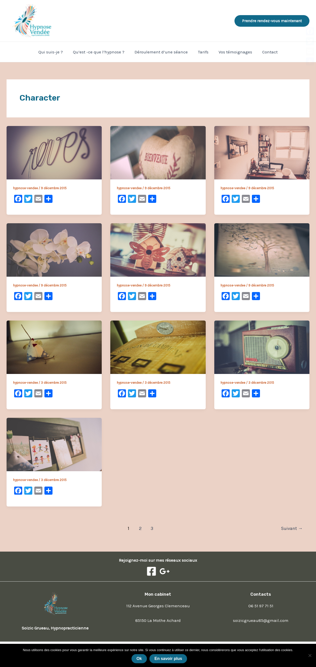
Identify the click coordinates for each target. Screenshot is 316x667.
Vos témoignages (233, 51)
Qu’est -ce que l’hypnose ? (101, 51)
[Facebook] (151, 571)
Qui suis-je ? (54, 51)
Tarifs (202, 51)
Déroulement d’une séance (162, 51)
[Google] (165, 571)
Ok (139, 658)
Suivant (292, 528)
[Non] (309, 655)
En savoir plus (168, 658)
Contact (266, 51)
